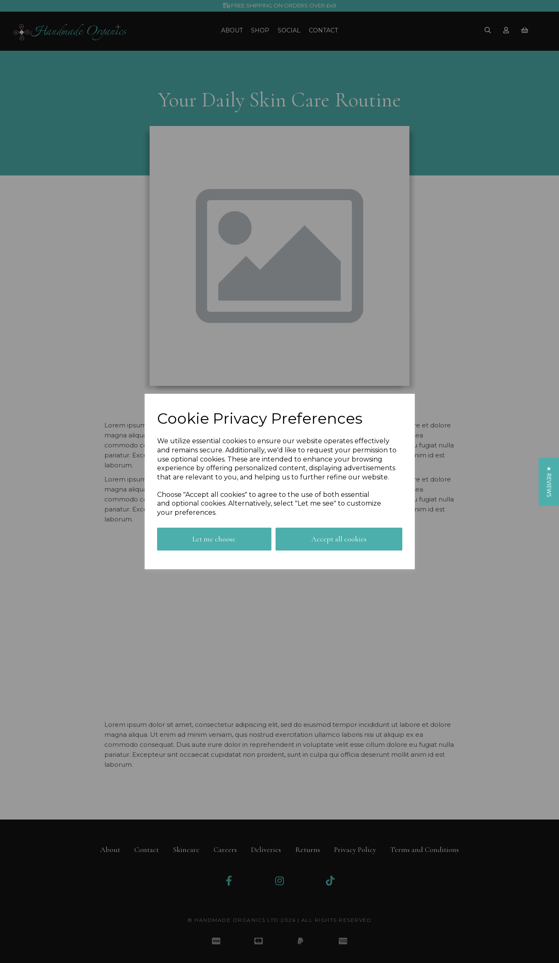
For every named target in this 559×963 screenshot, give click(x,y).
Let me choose (214, 538)
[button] (549, 481)
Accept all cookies (339, 538)
